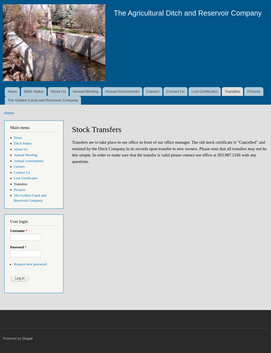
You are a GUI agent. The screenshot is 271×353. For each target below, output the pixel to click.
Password (18, 247)
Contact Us (175, 91)
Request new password (30, 264)
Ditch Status (34, 91)
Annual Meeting (85, 91)
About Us (58, 91)
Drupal (27, 339)
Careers (152, 91)
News (12, 91)
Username (18, 231)
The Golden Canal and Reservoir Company (43, 100)
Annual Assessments (122, 91)
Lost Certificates (205, 91)
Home (9, 113)
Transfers (232, 91)
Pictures (254, 91)
